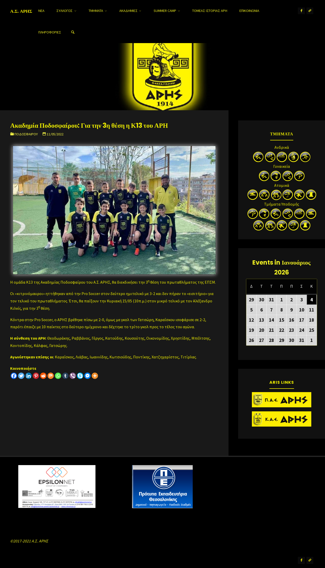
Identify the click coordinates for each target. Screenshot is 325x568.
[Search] (73, 32)
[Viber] (73, 376)
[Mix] (50, 376)
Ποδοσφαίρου (26, 134)
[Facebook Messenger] (87, 376)
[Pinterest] (36, 376)
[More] (95, 376)
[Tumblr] (65, 376)
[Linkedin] (28, 376)
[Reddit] (43, 376)
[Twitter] (21, 376)
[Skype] (80, 376)
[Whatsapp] (58, 376)
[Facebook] (14, 376)
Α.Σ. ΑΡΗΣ (21, 11)
